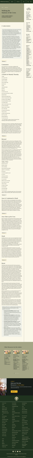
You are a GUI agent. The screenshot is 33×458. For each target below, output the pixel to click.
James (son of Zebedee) (29, 50)
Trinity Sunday (4, 432)
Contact (18, 1)
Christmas (3, 406)
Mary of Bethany (28, 56)
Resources (6, 7)
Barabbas (28, 48)
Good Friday (28, 15)
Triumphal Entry (28, 75)
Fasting (13, 414)
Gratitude (13, 417)
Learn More (28, 19)
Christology (28, 14)
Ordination (13, 435)
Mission (13, 429)
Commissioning (14, 404)
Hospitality (13, 419)
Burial (27, 72)
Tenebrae (28, 64)
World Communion (24, 411)
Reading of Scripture (25, 432)
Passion (28, 18)
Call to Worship (24, 417)
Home (3, 7)
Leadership (13, 424)
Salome (28, 60)
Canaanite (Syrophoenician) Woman (16, 364)
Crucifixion (28, 25)
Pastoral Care (14, 437)
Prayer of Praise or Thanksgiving (24, 445)
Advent (3, 404)
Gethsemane (28, 26)
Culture (13, 409)
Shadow (28, 61)
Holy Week (28, 74)
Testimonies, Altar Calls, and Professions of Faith (26, 439)
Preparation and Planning (15, 440)
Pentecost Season (4, 430)
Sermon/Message (24, 433)
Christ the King (4, 435)
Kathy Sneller (25, 360)
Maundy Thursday (28, 28)
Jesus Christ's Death (29, 16)
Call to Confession (24, 422)
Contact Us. (24, 456)
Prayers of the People (25, 441)
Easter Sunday (4, 424)
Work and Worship (24, 409)
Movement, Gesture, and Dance (16, 430)
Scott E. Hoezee (15, 359)
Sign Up (14, 391)
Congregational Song (15, 406)
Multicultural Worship (15, 432)
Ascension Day (4, 427)
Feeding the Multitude (15, 365)
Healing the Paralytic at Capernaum (15, 368)
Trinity (23, 406)
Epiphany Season (4, 409)
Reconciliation (14, 443)
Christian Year (4, 446)
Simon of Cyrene (28, 63)
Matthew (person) (28, 58)
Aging (3, 440)
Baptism (23, 435)
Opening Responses (25, 420)
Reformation (13, 445)
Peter (27, 59)
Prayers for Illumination (25, 430)
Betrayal (28, 71)
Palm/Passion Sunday (5, 419)
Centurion (28, 49)
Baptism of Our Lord (5, 411)
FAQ (23, 1)
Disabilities (13, 411)
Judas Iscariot (29, 54)
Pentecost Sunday (4, 429)
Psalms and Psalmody (15, 442)
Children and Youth (4, 445)
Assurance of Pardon (25, 427)
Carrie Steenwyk (6, 358)
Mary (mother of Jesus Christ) (29, 41)
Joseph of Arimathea (28, 53)
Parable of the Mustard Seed (25, 368)
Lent (2, 414)
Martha (28, 55)
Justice (13, 422)
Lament (23, 425)
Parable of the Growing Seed (25, 367)
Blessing (3, 443)
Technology (23, 404)
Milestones (13, 427)
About (12, 1)
